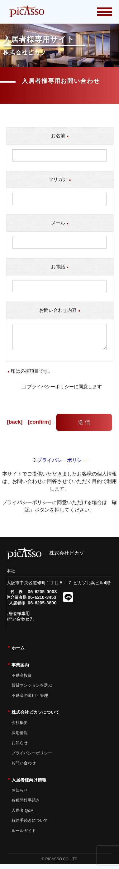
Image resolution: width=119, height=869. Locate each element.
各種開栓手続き (26, 805)
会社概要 (20, 727)
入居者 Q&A (22, 815)
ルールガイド (24, 835)
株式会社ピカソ (45, 558)
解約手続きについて (30, 825)
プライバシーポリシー (62, 465)
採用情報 (20, 737)
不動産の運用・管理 (30, 700)
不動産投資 (22, 680)
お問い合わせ (24, 768)
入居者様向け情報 (29, 784)
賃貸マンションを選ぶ (32, 690)
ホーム (18, 652)
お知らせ (20, 747)
